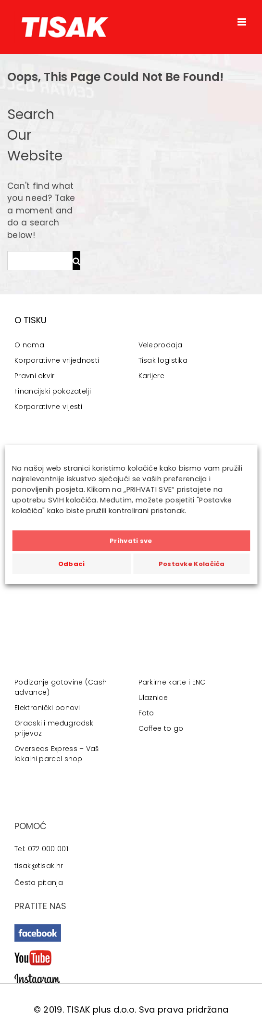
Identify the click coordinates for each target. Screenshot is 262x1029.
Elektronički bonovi (47, 707)
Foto (146, 713)
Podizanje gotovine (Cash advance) (60, 687)
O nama (29, 345)
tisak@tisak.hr (38, 866)
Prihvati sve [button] (131, 540)
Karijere (151, 376)
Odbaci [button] (71, 563)
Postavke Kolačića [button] (192, 563)
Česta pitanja (38, 882)
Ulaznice (153, 697)
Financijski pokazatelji (52, 391)
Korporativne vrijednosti (56, 360)
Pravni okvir (34, 376)
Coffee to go (161, 728)
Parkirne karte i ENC (172, 682)
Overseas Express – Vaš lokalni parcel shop (56, 754)
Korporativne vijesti (48, 406)
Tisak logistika (163, 360)
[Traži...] (40, 260)
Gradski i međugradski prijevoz (54, 728)
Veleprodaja (160, 345)
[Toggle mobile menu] (242, 22)
